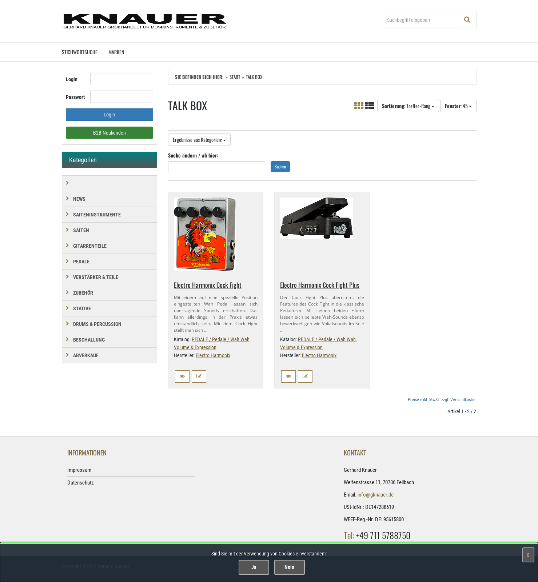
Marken (116, 52)
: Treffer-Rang (408, 105)
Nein (289, 567)
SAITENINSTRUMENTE (97, 215)
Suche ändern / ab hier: (193, 155)
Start (235, 76)
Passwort (75, 97)
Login (71, 79)
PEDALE (81, 261)
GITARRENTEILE (90, 246)
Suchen (280, 166)
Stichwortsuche (79, 52)
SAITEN (81, 230)
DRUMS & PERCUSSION (97, 324)
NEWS (79, 199)
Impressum (79, 470)
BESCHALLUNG (89, 340)
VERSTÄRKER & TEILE (95, 277)
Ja (253, 567)
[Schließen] (528, 554)
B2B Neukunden (109, 133)
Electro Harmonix (213, 355)
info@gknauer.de (376, 494)
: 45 (458, 105)
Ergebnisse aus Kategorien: (199, 139)
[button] (182, 376)
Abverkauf (86, 355)
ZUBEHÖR (83, 293)
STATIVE (82, 308)
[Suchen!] (467, 20)
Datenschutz (80, 482)
